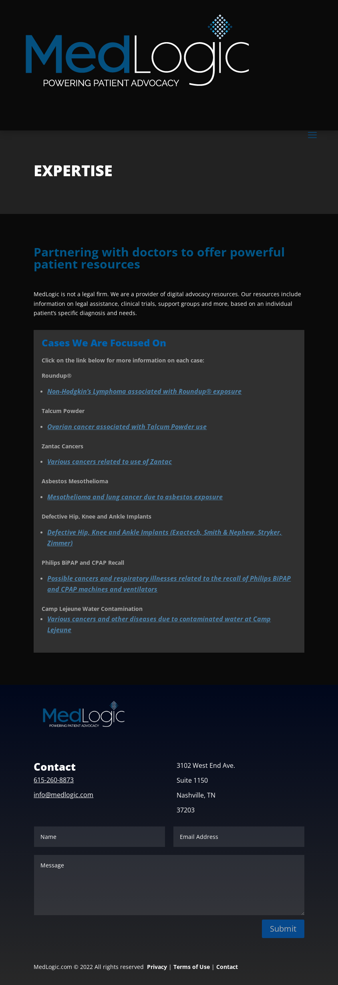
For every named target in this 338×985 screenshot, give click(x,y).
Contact (227, 967)
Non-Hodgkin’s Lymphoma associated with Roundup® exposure (144, 391)
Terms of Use (191, 967)
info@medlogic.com (63, 794)
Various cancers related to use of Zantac (109, 461)
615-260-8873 (54, 779)
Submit (283, 928)
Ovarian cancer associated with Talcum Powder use (127, 426)
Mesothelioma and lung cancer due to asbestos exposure (135, 496)
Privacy (157, 967)
